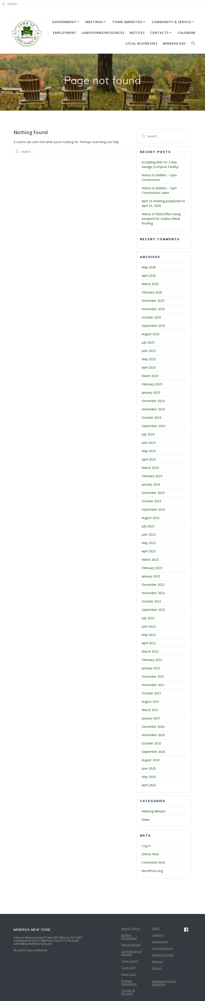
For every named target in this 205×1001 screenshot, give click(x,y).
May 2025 (149, 359)
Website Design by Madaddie (164, 982)
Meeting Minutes (154, 811)
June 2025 (149, 351)
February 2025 (152, 384)
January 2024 (151, 484)
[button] (193, 44)
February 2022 (152, 660)
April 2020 (149, 785)
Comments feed (153, 862)
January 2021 (151, 718)
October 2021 (151, 693)
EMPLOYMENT (65, 33)
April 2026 (149, 275)
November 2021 (153, 685)
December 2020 (153, 726)
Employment (160, 942)
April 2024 (149, 459)
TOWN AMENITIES (127, 22)
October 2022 (151, 601)
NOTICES (137, 33)
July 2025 (148, 342)
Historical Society (163, 955)
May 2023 (149, 543)
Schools (157, 968)
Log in (146, 846)
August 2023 (150, 518)
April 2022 (149, 643)
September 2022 (153, 610)
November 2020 (153, 735)
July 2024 (148, 434)
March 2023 (150, 559)
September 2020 (153, 752)
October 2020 (151, 743)
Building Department (129, 936)
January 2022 (151, 668)
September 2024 (153, 426)
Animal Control (130, 928)
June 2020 (149, 768)
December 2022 (153, 584)
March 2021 (150, 710)
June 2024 (149, 442)
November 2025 (153, 309)
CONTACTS (159, 33)
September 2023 (153, 509)
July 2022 (148, 618)
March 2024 (150, 468)
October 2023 (151, 501)
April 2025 (149, 367)
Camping (157, 935)
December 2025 (153, 300)
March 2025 (150, 376)
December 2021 (153, 676)
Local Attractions (162, 948)
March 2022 (150, 651)
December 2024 (153, 401)
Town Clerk (128, 968)
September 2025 (153, 326)
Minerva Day (174, 43)
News (146, 819)
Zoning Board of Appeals (131, 953)
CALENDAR (187, 33)
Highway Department (129, 982)
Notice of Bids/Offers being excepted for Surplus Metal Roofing (161, 218)
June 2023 (149, 534)
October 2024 (151, 417)
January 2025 (151, 392)
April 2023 (149, 551)
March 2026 (150, 284)
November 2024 (153, 409)
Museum (157, 961)
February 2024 (152, 476)
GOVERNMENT (64, 22)
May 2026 (149, 267)
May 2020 (149, 777)
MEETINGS (94, 22)
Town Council (129, 961)
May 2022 (149, 635)
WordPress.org (152, 871)
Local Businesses (141, 43)
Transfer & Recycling (128, 992)
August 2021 (150, 701)
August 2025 (150, 334)
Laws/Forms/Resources (103, 33)
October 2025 (151, 317)
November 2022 (153, 593)
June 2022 (149, 626)
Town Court (128, 974)
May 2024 (149, 451)
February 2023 (152, 568)
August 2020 (150, 760)
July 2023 (148, 526)
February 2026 (152, 292)
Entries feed (150, 854)
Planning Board (130, 945)
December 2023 (153, 493)
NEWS (155, 928)
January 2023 (151, 576)
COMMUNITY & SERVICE (172, 22)
